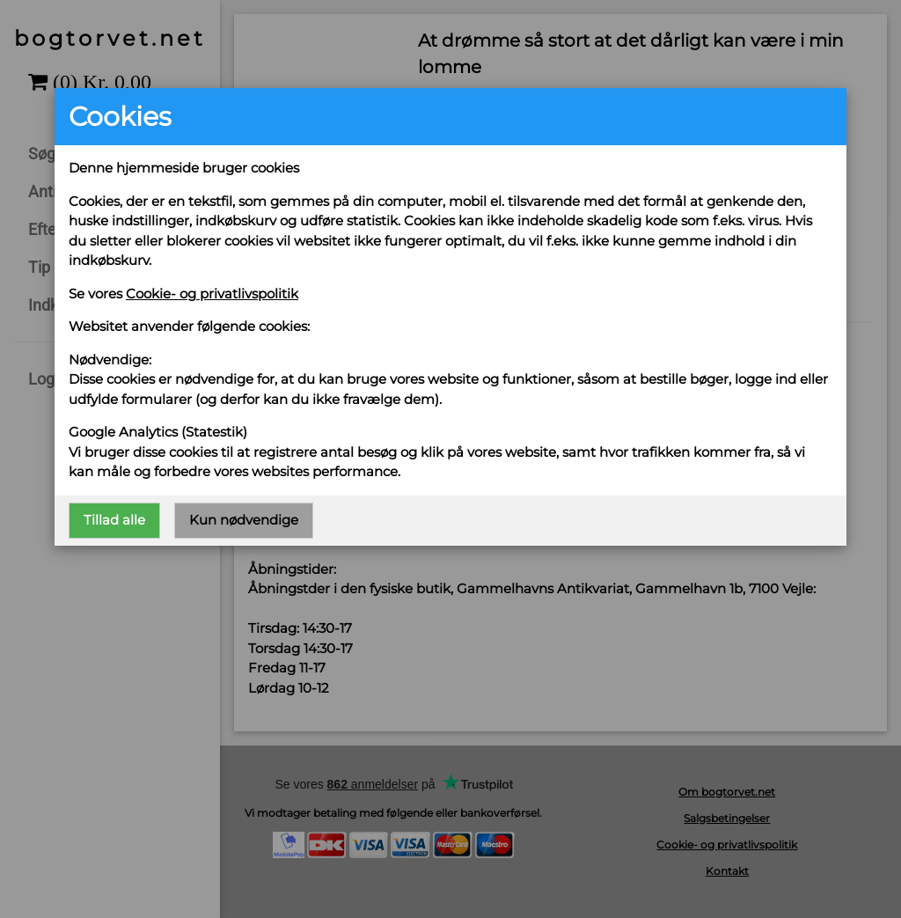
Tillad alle (114, 519)
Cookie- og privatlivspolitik (212, 293)
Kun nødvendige (243, 519)
